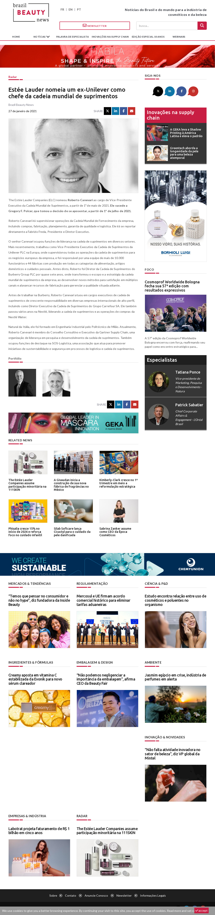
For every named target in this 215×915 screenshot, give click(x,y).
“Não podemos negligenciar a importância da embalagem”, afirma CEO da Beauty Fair (106, 678)
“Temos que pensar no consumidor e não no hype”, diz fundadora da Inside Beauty (39, 600)
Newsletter (95, 25)
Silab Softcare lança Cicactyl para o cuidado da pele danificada (73, 531)
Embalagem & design (94, 662)
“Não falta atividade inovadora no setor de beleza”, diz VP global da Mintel (172, 753)
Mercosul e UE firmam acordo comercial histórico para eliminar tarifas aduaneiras (103, 600)
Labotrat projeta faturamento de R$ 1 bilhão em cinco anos (39, 830)
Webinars (179, 36)
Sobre (53, 895)
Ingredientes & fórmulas (30, 662)
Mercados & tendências (29, 583)
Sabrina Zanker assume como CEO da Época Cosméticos (115, 531)
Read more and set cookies (184, 910)
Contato (70, 895)
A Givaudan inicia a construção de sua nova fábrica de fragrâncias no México (70, 485)
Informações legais (153, 895)
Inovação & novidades (165, 737)
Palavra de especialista (72, 36)
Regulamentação (92, 583)
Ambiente (153, 662)
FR (62, 9)
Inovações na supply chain (110, 36)
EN (71, 9)
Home (16, 36)
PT (79, 9)
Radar (12, 77)
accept (201, 910)
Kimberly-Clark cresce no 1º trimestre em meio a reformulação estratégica (117, 483)
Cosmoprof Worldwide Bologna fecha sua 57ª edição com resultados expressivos (172, 285)
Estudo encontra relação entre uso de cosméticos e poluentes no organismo (175, 600)
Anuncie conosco (96, 895)
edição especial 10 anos (148, 36)
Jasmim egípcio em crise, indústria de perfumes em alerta (175, 676)
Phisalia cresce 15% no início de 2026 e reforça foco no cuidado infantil (27, 531)
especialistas (162, 359)
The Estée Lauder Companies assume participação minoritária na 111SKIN (27, 483)
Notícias (40, 36)
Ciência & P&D (156, 583)
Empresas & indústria (27, 815)
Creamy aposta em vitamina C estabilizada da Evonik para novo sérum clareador (35, 678)
